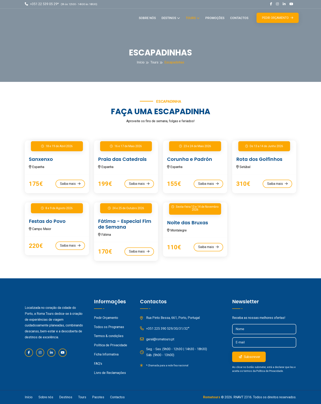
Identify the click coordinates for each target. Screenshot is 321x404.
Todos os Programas (109, 326)
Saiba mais (70, 183)
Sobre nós (147, 18)
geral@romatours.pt (157, 338)
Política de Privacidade (110, 345)
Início (141, 62)
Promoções (214, 18)
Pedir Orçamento (277, 18)
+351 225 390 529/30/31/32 (164, 328)
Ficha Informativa (106, 354)
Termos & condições (108, 336)
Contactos (239, 18)
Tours (191, 18)
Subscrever (249, 356)
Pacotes (98, 397)
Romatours (211, 397)
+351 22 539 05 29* (42, 4)
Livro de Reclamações (110, 372)
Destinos (169, 18)
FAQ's (98, 363)
